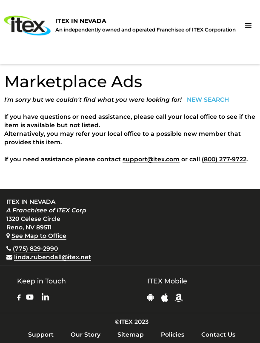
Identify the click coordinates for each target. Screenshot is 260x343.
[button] (248, 25)
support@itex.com (151, 159)
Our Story (85, 334)
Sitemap (130, 334)
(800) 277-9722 (224, 159)
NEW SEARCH (208, 99)
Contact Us (218, 334)
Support (41, 334)
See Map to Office (38, 236)
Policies (172, 334)
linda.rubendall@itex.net (52, 257)
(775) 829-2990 (35, 248)
